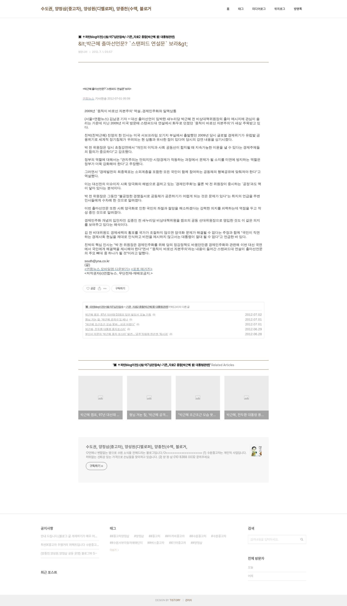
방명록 (298, 9)
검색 (302, 539)
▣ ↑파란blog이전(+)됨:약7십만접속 (104, 306)
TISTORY (175, 600)
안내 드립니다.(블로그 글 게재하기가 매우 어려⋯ (70, 536)
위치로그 (279, 9)
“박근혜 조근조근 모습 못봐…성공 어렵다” (110, 324)
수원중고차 (219, 536)
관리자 (188, 600)
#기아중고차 (178, 543)
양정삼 (140, 536)
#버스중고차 (156, 543)
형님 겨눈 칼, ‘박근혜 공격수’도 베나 (106, 319)
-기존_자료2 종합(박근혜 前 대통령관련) (146, 306)
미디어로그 (259, 9)
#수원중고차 (198, 536)
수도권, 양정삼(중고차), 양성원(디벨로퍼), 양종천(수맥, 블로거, (96, 8)
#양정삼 (197, 543)
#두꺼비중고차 (176, 536)
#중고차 (155, 536)
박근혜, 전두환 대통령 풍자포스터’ (105, 329)
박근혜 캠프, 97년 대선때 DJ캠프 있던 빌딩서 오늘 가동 (118, 314)
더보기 (113, 550)
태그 (240, 9)
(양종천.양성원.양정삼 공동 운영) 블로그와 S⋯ (69, 553)
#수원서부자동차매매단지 (127, 543)
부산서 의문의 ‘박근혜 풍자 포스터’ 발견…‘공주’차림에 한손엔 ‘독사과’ (126, 334)
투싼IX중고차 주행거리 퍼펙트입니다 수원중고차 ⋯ (70, 545)
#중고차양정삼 (120, 536)
